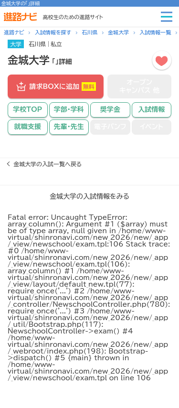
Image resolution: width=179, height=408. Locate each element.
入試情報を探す (53, 32)
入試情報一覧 (155, 32)
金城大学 (118, 32)
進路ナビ (14, 32)
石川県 (89, 32)
